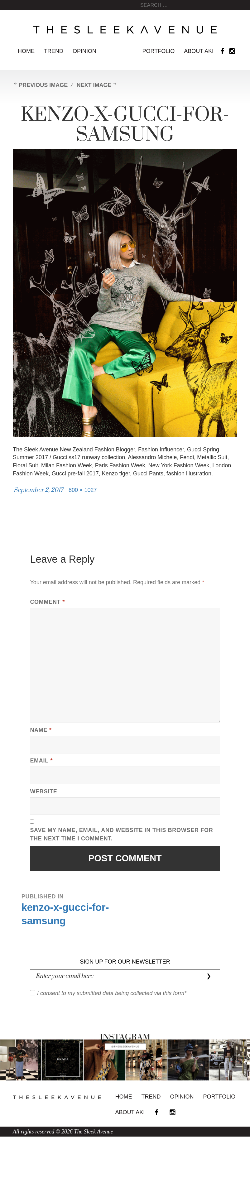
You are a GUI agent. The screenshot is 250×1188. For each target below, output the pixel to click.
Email (41, 761)
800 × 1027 (83, 490)
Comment (47, 602)
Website (43, 791)
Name (40, 730)
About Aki (199, 51)
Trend (53, 51)
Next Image (93, 85)
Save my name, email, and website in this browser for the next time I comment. (121, 834)
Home (26, 51)
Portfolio (158, 51)
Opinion (84, 51)
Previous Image (43, 85)
